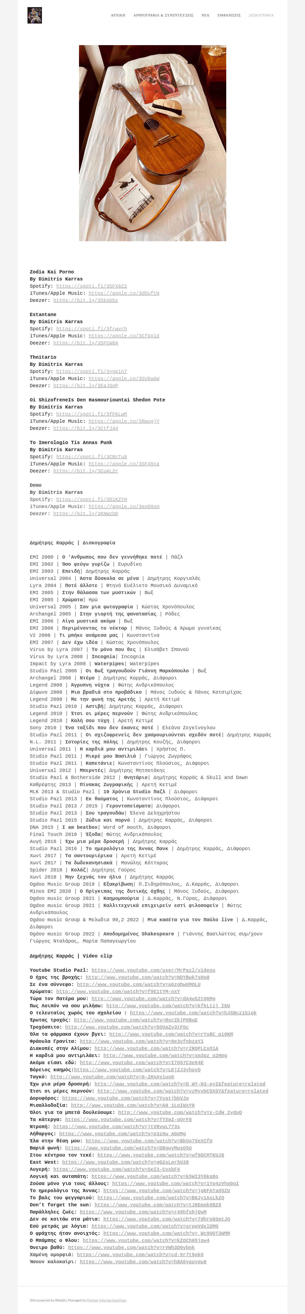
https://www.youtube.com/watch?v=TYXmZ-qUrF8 (128, 1120)
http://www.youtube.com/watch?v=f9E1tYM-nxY (118, 992)
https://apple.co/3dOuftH (124, 293)
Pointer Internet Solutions (106, 1300)
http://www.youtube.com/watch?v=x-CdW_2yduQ (180, 1112)
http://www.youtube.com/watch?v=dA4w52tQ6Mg (153, 999)
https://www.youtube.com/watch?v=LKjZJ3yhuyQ (137, 1070)
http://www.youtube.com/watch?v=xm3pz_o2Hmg (165, 1056)
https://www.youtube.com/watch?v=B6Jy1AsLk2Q (161, 1198)
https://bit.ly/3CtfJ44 (85, 428)
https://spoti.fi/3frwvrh (91, 329)
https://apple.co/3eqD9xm (124, 507)
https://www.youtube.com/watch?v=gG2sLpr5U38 (125, 1162)
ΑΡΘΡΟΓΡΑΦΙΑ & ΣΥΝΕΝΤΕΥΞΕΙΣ (161, 15)
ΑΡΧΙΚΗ (116, 15)
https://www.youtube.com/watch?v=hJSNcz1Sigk (193, 1013)
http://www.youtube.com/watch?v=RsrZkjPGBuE (136, 1020)
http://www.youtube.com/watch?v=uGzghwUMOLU (139, 984)
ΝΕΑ (203, 15)
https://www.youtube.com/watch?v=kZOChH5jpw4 (146, 1240)
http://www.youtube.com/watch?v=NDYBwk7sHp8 (148, 977)
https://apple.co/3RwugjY (124, 421)
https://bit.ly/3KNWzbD (85, 514)
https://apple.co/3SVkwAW (124, 379)
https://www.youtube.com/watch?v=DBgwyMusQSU (128, 1148)
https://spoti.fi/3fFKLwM (91, 414)
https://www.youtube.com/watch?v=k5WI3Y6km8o (155, 1176)
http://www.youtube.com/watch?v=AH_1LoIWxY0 (133, 1105)
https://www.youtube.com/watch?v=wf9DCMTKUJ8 (161, 1155)
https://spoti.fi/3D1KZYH (91, 499)
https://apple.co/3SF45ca (124, 464)
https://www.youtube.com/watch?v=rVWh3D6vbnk (131, 1247)
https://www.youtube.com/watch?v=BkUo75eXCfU (149, 1141)
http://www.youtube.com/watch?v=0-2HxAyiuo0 (112, 1077)
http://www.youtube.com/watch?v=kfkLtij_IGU (168, 1006)
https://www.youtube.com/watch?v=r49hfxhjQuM (143, 1212)
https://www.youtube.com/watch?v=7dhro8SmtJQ (167, 1219)
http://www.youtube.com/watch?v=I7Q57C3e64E (142, 1063)
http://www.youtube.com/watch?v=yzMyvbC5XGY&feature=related (183, 1091)
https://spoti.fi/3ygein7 (91, 371)
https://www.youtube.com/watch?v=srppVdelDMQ (155, 1226)
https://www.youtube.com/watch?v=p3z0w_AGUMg (122, 1134)
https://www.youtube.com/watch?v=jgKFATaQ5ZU (167, 1191)
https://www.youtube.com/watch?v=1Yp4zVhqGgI (175, 1183)
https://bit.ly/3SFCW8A (85, 343)
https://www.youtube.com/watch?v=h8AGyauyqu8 (143, 1262)
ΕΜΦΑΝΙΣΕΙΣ (227, 15)
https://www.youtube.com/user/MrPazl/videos (153, 970)
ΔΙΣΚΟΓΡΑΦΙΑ (259, 15)
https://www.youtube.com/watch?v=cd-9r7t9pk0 (140, 1255)
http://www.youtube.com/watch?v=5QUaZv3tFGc (127, 1027)
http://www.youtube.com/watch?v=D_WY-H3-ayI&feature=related (180, 1084)
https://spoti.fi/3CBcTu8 (91, 457)
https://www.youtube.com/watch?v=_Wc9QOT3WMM (167, 1233)
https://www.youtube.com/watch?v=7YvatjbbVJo (125, 1098)
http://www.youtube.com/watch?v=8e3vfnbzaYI (142, 1041)
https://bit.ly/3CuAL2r (85, 471)
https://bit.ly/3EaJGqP (85, 386)
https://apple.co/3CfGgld (124, 336)
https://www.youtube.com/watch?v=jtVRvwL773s (116, 1127)
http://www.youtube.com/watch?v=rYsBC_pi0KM (171, 1034)
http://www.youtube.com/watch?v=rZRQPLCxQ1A (156, 1048)
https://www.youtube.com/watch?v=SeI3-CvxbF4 (116, 1169)
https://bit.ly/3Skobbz (85, 300)
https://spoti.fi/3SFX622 (91, 286)
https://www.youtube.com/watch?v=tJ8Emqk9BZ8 (158, 1205)
